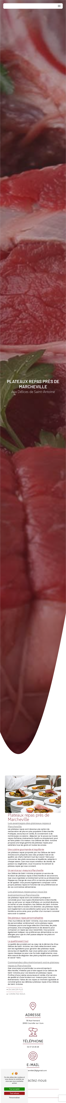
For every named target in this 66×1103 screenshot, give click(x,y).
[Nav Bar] (59, 6)
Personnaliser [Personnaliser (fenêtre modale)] (14, 1098)
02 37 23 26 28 (33, 1047)
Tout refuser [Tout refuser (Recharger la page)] (14, 1093)
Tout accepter (14, 1089)
